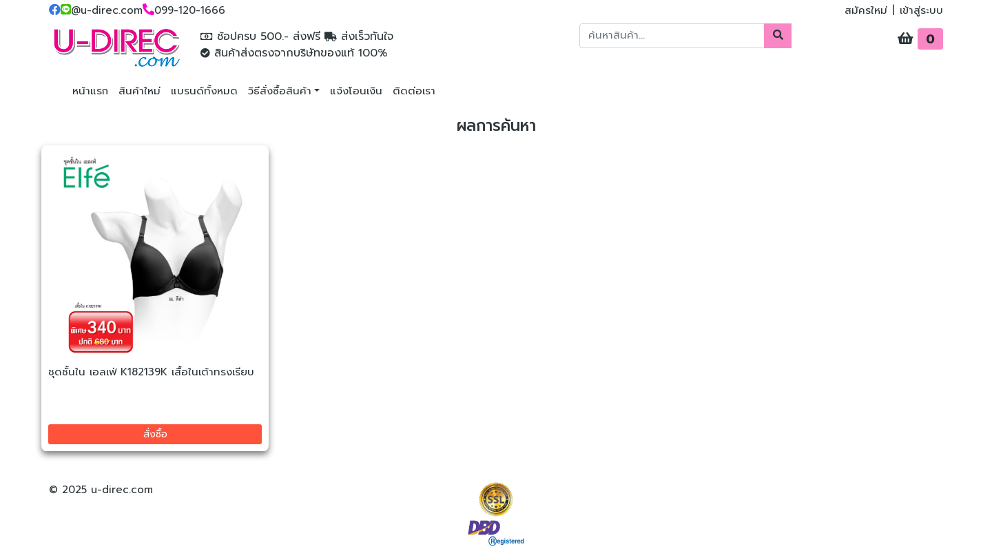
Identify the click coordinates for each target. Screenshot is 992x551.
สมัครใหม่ (866, 10)
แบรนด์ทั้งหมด (204, 90)
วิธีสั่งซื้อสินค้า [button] (279, 90)
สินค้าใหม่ (139, 90)
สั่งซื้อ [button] (155, 434)
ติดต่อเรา (414, 90)
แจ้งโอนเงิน (356, 90)
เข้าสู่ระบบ (921, 10)
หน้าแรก (90, 90)
